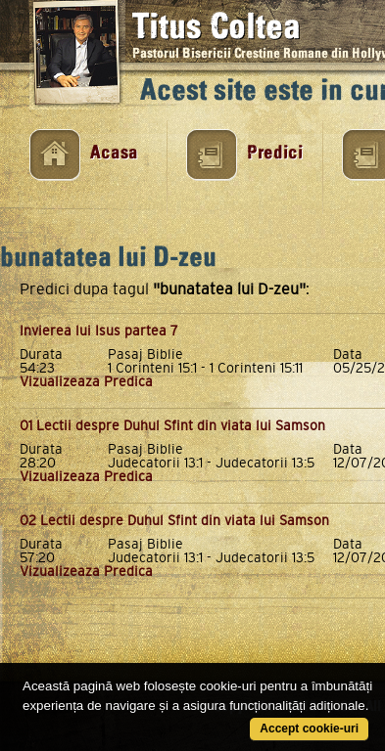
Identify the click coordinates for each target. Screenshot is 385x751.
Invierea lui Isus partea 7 (99, 330)
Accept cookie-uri (309, 728)
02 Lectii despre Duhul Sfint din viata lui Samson (174, 520)
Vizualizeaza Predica (86, 381)
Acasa (114, 153)
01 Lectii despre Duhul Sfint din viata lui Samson (172, 425)
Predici (275, 153)
